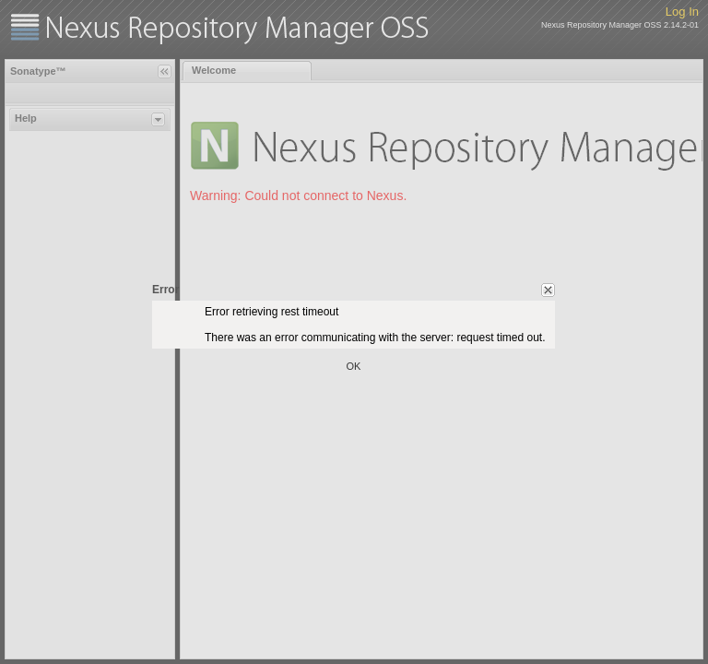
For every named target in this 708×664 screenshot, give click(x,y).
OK (354, 366)
